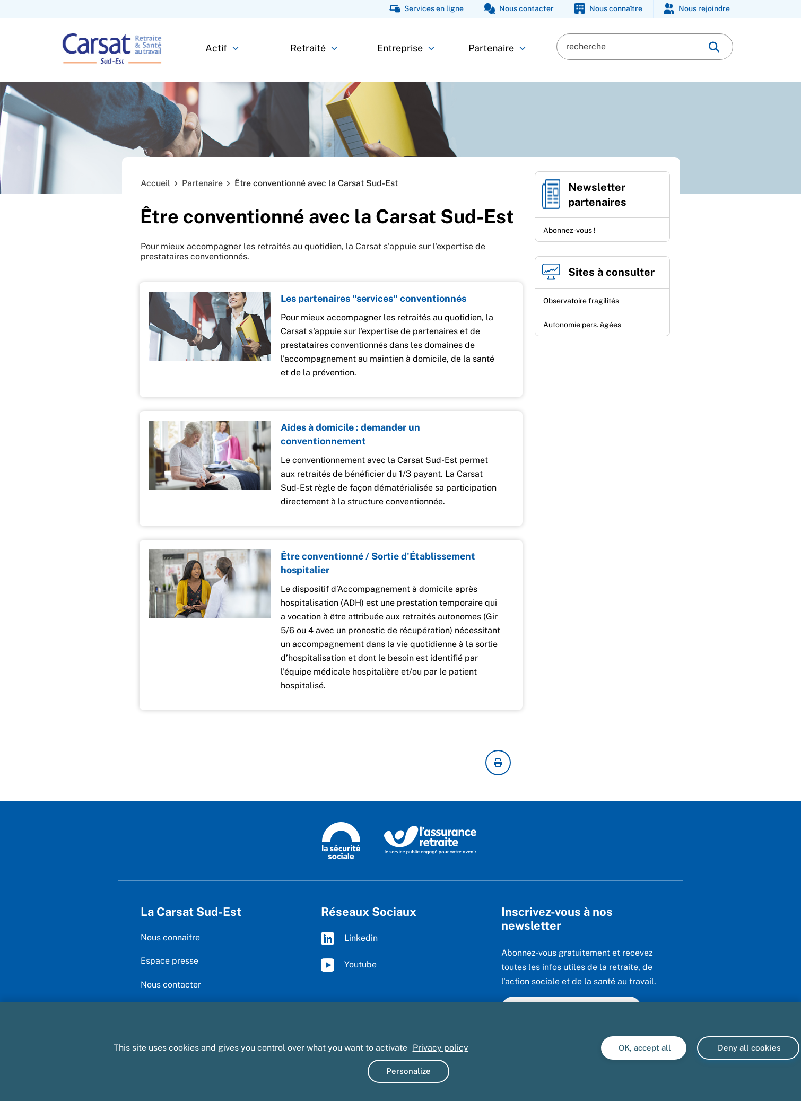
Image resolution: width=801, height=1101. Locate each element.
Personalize (408, 1071)
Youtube (349, 965)
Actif (222, 48)
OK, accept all (643, 1047)
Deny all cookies (748, 1047)
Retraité (313, 48)
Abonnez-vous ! (569, 230)
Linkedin (349, 938)
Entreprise (405, 48)
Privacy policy (440, 1048)
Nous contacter (171, 985)
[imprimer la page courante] (498, 762)
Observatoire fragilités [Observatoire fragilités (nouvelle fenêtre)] (581, 300)
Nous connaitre (170, 937)
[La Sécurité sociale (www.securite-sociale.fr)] (341, 839)
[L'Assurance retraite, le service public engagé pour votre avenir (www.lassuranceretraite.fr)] (430, 839)
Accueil (155, 183)
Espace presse (169, 961)
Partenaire (497, 48)
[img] (714, 47)
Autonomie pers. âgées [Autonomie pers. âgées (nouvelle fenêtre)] (582, 324)
